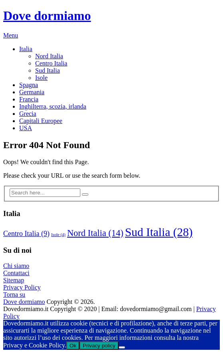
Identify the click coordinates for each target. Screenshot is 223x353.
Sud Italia (47, 70)
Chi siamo (16, 265)
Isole (41, 77)
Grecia (27, 113)
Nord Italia (49, 56)
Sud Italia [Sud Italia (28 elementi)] (159, 232)
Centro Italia (51, 63)
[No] (122, 347)
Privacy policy (99, 346)
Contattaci (16, 273)
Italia (25, 49)
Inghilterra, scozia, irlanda (52, 106)
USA (25, 128)
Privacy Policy (22, 287)
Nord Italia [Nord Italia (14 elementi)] (95, 233)
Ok (73, 346)
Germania (31, 92)
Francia (28, 99)
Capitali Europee (40, 120)
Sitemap (13, 280)
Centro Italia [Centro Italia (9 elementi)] (26, 234)
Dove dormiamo (47, 15)
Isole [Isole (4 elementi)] (58, 234)
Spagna (28, 84)
